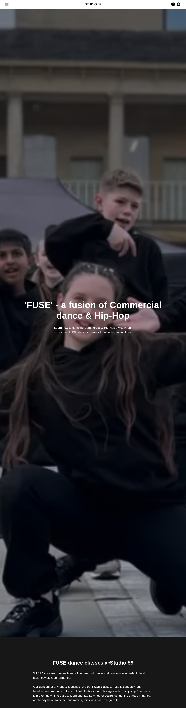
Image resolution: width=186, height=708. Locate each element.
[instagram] (178, 5)
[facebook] (173, 5)
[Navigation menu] (6, 4)
